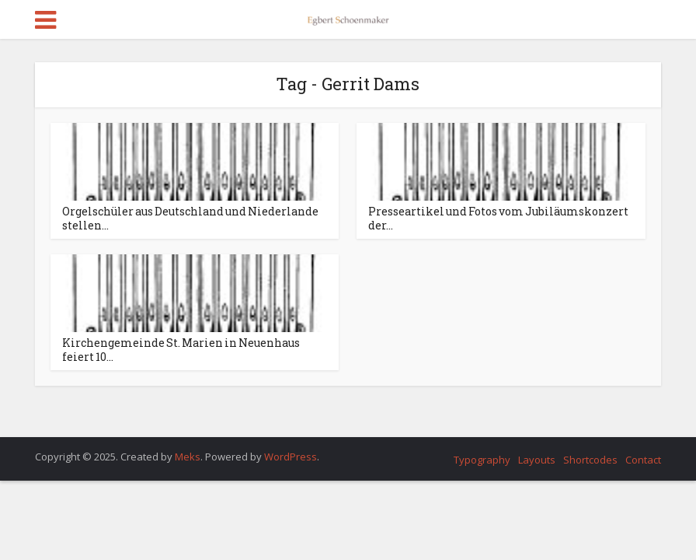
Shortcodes (590, 460)
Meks (187, 457)
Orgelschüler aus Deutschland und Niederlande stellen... (190, 218)
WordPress (290, 457)
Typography (482, 460)
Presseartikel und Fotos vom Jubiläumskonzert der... (498, 218)
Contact (643, 460)
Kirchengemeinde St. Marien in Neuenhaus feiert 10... (181, 349)
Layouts (536, 460)
